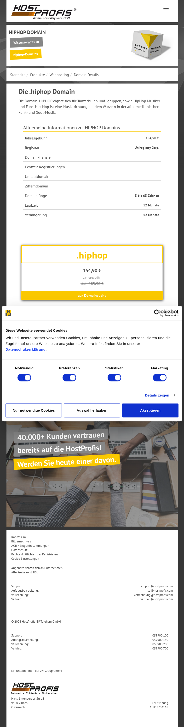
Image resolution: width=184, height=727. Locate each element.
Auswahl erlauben (92, 410)
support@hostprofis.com (157, 586)
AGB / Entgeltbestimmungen (30, 545)
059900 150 (160, 640)
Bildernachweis (21, 541)
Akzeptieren (150, 410)
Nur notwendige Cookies (34, 410)
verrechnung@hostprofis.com (153, 595)
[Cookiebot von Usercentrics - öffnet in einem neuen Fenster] (157, 313)
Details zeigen (157, 395)
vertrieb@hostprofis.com (156, 599)
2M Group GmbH (51, 671)
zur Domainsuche (92, 295)
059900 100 (160, 635)
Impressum (18, 537)
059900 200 (160, 644)
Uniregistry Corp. (147, 147)
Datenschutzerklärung (26, 349)
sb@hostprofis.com (160, 590)
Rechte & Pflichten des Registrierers (34, 554)
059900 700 (160, 648)
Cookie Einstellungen (25, 558)
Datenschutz (19, 550)
